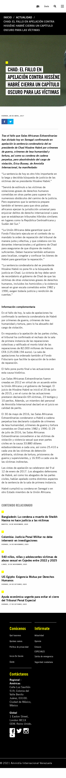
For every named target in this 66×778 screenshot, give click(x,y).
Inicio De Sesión (16, 656)
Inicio (8, 17)
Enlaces (38, 646)
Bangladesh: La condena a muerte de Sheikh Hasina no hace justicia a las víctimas (29, 518)
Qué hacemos (15, 635)
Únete (46, 6)
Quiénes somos (16, 641)
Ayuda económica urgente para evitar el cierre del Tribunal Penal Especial (30, 598)
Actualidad (24, 17)
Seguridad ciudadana (44, 661)
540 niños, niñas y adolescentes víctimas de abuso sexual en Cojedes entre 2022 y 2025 (29, 558)
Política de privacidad (19, 646)
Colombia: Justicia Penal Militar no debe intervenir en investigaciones (27, 538)
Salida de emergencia (44, 656)
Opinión (38, 641)
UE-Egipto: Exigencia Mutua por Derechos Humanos (27, 578)
